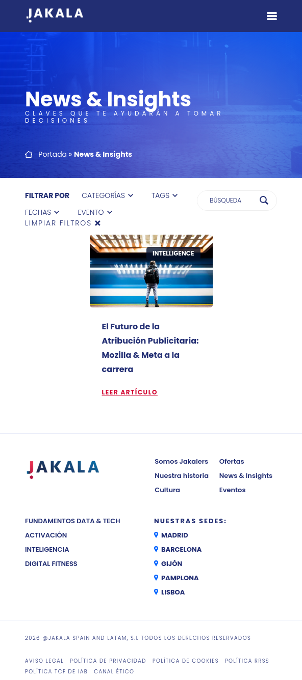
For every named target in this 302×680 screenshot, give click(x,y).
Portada (52, 154)
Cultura (167, 490)
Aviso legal (44, 661)
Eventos (232, 490)
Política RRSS (247, 661)
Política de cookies (186, 661)
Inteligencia (47, 549)
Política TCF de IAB (56, 671)
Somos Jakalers (181, 461)
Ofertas (231, 461)
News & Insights (245, 475)
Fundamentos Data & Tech (72, 521)
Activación (46, 535)
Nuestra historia (182, 475)
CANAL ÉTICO (114, 671)
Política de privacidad (108, 661)
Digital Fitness (51, 564)
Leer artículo (130, 392)
